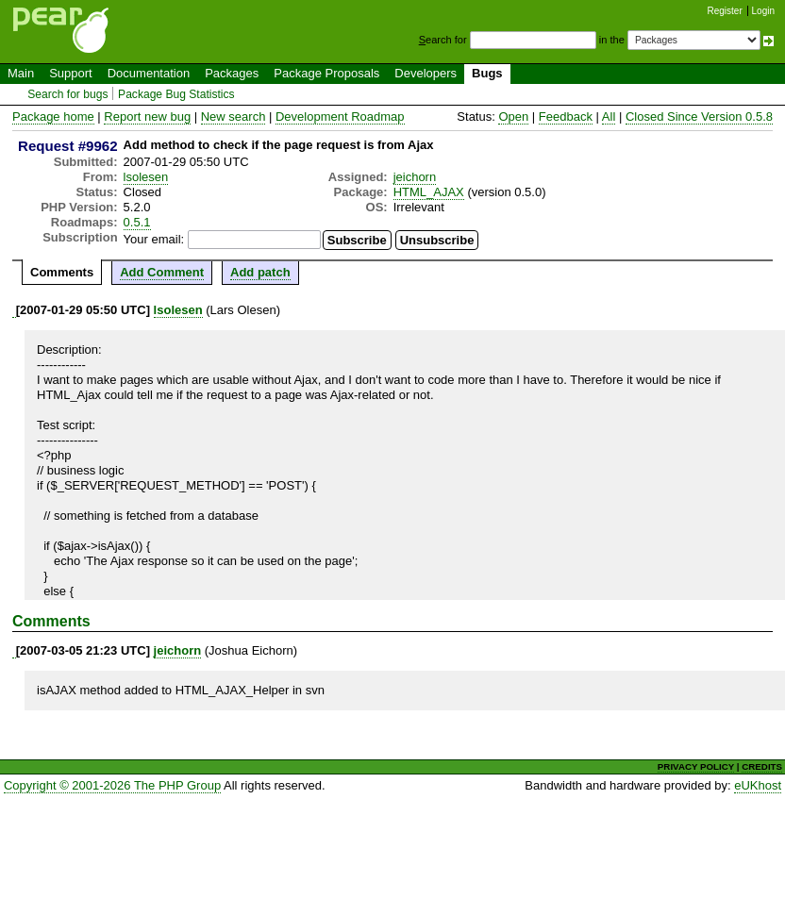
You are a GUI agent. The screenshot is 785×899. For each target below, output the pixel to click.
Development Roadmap (340, 116)
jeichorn (415, 177)
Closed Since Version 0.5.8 (699, 116)
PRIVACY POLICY (696, 766)
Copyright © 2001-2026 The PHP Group (112, 785)
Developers (425, 73)
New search (233, 116)
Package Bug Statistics (176, 94)
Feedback (566, 116)
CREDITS (762, 766)
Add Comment (162, 272)
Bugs (487, 73)
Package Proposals (326, 73)
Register (725, 11)
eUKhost (757, 785)
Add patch (260, 272)
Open (513, 116)
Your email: (154, 239)
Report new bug (147, 116)
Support (70, 73)
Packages (232, 73)
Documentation (149, 73)
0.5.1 (137, 222)
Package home (53, 116)
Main (21, 73)
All (608, 116)
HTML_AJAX (428, 192)
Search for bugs (67, 94)
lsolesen (146, 177)
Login (763, 11)
